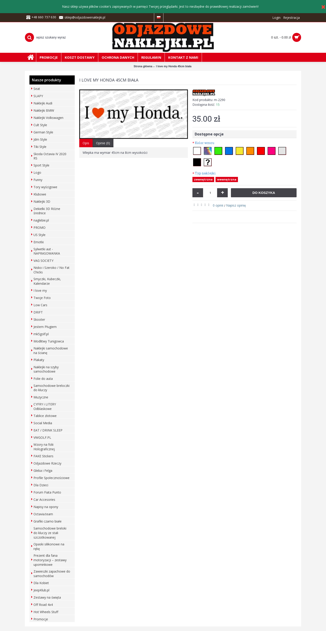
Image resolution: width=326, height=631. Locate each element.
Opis (86, 143)
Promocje (41, 619)
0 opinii (218, 205)
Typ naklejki (205, 173)
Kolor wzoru (204, 143)
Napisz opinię (236, 205)
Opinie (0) (103, 143)
